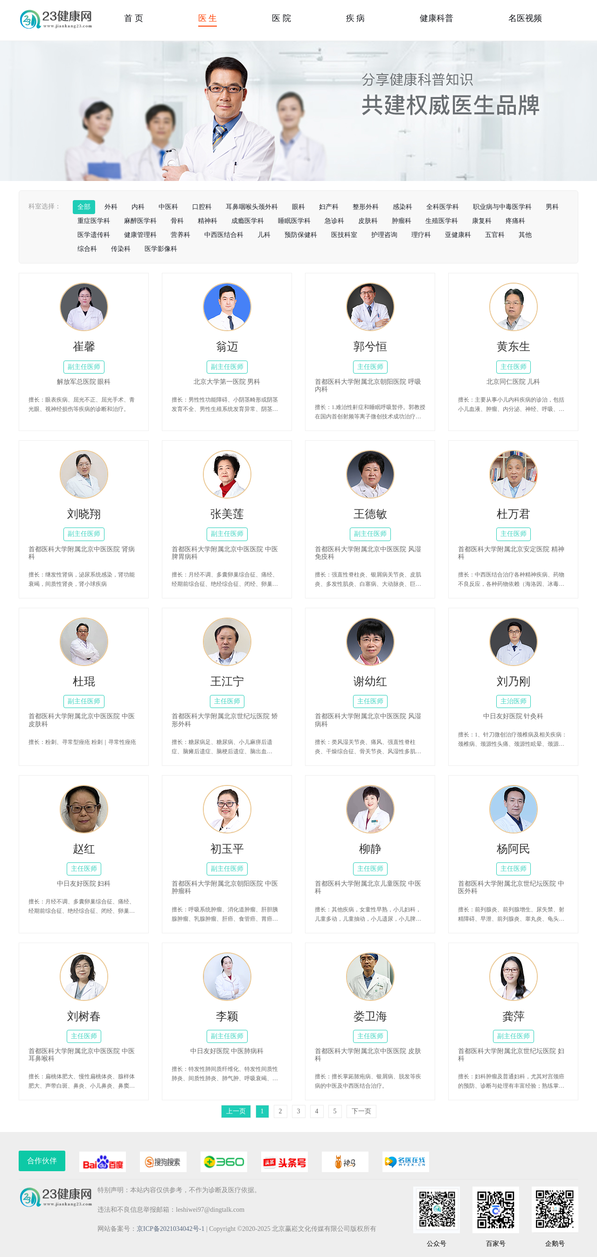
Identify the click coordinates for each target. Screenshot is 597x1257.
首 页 (133, 18)
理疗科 (421, 234)
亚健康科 (458, 234)
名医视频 (525, 18)
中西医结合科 (223, 234)
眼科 (298, 206)
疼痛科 (515, 220)
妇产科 (329, 206)
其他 (525, 234)
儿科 (264, 234)
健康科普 (436, 18)
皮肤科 (368, 220)
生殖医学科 (441, 220)
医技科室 (344, 234)
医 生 (207, 18)
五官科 (495, 234)
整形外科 (366, 206)
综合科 (87, 248)
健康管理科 (140, 234)
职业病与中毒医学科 (502, 206)
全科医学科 (442, 206)
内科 (138, 206)
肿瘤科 (401, 220)
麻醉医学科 (140, 220)
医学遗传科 (93, 234)
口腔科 (202, 206)
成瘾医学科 (247, 220)
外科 (111, 206)
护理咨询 (384, 234)
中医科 (168, 206)
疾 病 (355, 18)
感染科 (402, 206)
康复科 (482, 220)
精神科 (207, 220)
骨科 (177, 220)
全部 (83, 206)
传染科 (121, 248)
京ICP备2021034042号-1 (170, 1228)
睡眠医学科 (294, 220)
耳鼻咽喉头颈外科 (252, 206)
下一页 (361, 1111)
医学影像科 (161, 248)
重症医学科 (93, 220)
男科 (552, 206)
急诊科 (334, 220)
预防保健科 (301, 234)
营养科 (180, 234)
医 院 (281, 18)
